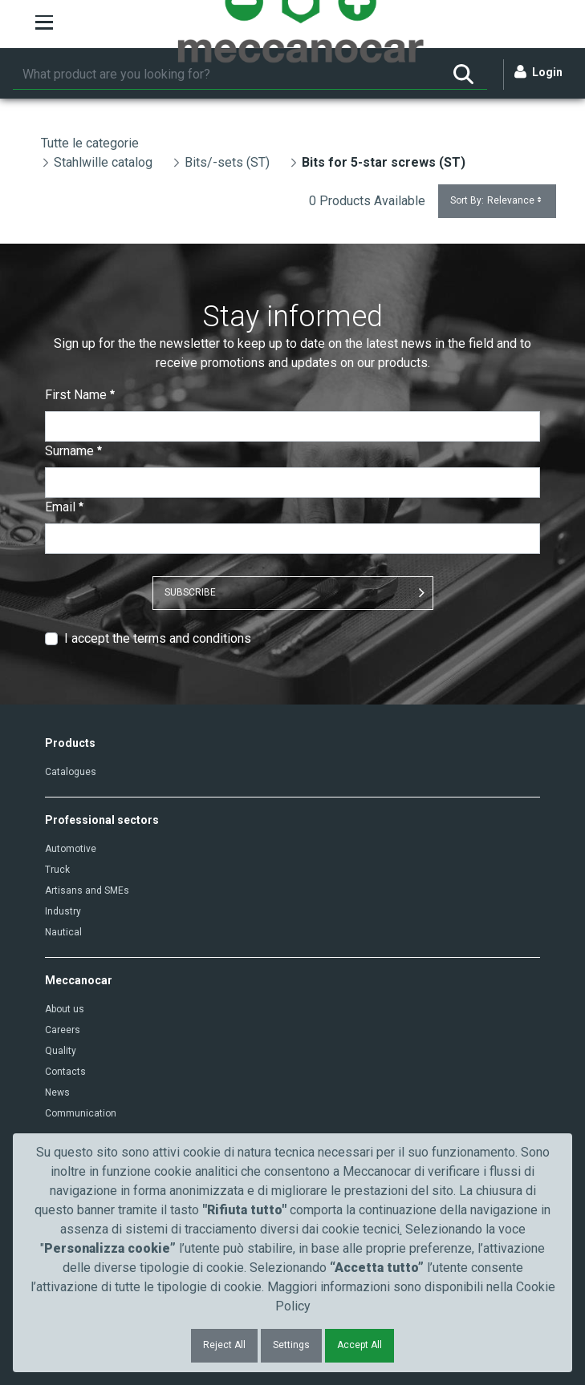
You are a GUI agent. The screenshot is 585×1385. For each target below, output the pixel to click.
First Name (80, 394)
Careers (62, 1030)
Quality (60, 1050)
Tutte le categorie (90, 143)
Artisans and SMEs (87, 890)
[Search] (226, 74)
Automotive (70, 848)
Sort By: (497, 201)
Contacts (65, 1071)
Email (64, 507)
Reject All (224, 1345)
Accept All (359, 1345)
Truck (57, 869)
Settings (291, 1345)
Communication (80, 1113)
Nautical (63, 932)
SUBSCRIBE (190, 592)
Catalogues (70, 771)
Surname (73, 450)
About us (64, 1009)
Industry (63, 911)
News (57, 1092)
